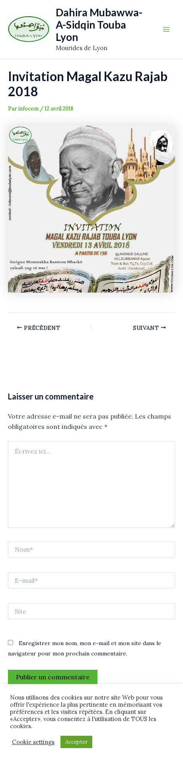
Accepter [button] (76, 742)
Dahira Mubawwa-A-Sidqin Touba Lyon (99, 24)
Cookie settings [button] (33, 742)
